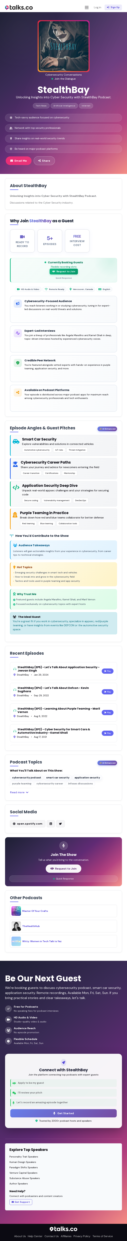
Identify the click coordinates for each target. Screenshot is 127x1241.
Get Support (21, 1202)
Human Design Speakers (22, 1162)
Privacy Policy (82, 1236)
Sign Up (113, 7)
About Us (20, 1236)
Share (44, 161)
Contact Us (52, 1236)
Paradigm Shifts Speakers (23, 1167)
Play (107, 674)
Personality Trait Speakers (23, 1156)
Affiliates (66, 1236)
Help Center (35, 1236)
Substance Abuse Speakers (24, 1178)
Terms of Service (102, 1236)
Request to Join (63, 274)
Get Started (63, 1113)
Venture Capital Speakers (23, 1172)
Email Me (18, 161)
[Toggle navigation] (86, 7)
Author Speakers (18, 1183)
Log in (97, 7)
